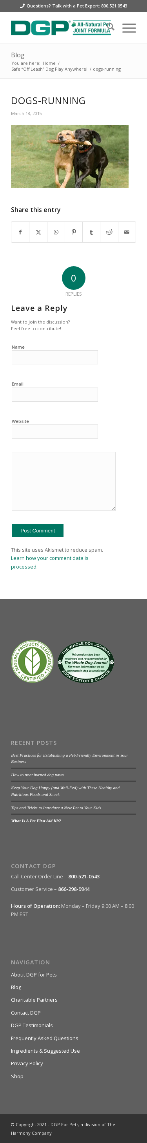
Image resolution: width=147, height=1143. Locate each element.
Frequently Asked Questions (44, 1038)
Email (18, 384)
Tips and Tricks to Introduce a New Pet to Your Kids (56, 807)
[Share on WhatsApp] (56, 232)
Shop (17, 1076)
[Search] (106, 28)
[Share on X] (38, 232)
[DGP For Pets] (61, 28)
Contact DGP (26, 1012)
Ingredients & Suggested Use (45, 1050)
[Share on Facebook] (20, 232)
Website (20, 421)
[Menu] (125, 28)
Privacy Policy (27, 1063)
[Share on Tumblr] (91, 232)
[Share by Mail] (127, 232)
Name (18, 347)
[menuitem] (106, 28)
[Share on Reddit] (109, 232)
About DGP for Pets (34, 974)
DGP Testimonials (32, 1025)
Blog (18, 55)
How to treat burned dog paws (37, 774)
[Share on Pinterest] (73, 232)
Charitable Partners (34, 999)
